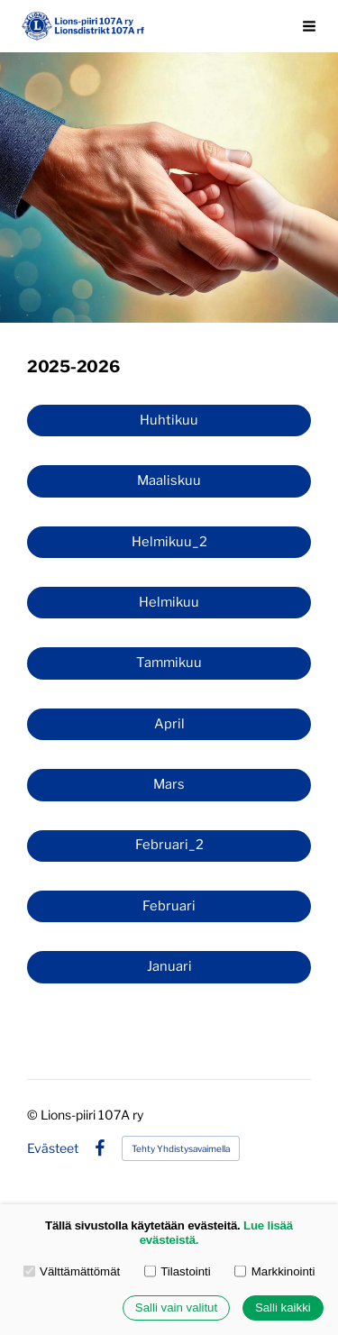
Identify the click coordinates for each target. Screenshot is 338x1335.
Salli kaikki (283, 1308)
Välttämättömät (72, 1271)
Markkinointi (274, 1271)
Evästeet (52, 1148)
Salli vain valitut (176, 1308)
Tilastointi (177, 1271)
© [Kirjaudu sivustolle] (34, 1114)
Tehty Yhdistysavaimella (181, 1148)
